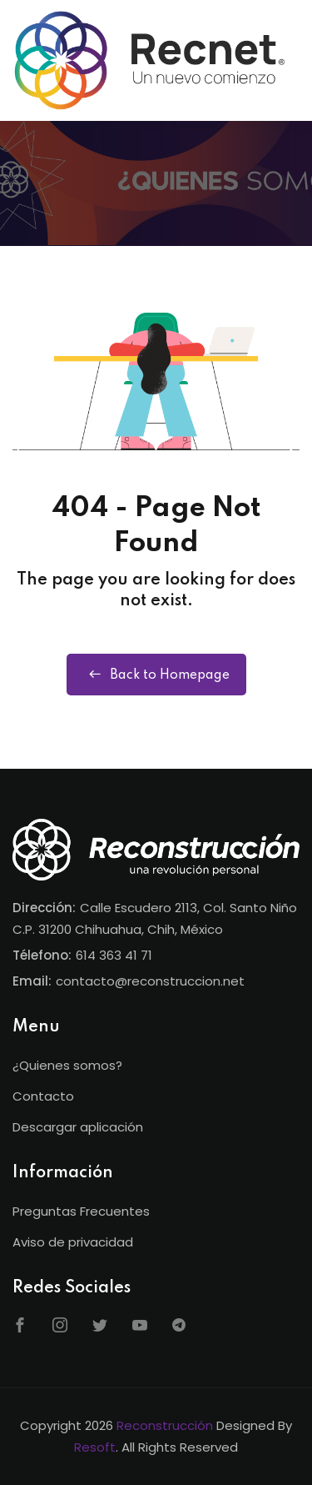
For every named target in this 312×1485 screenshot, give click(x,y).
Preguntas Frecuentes (81, 1211)
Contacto (43, 1096)
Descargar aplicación (77, 1127)
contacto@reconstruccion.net (150, 981)
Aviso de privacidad (72, 1242)
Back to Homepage (156, 674)
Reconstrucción (164, 1425)
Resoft (95, 1447)
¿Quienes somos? (67, 1065)
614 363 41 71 (114, 955)
